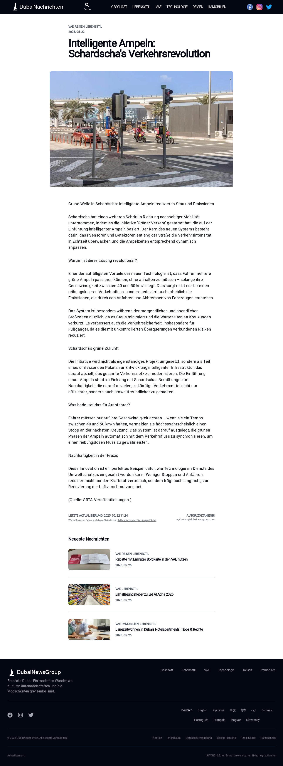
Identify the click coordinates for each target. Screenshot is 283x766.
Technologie (177, 7)
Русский (218, 710)
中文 (233, 710)
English (202, 710)
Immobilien (217, 7)
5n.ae (229, 755)
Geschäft (119, 7)
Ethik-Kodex (249, 737)
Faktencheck (268, 737)
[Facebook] (10, 715)
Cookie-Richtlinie (226, 737)
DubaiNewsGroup (39, 672)
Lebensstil (141, 7)
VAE (158, 7)
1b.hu (255, 755)
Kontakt (157, 737)
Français (219, 720)
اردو (253, 710)
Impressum (174, 737)
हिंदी (243, 710)
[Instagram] (20, 715)
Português (201, 720)
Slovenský (253, 720)
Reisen (198, 7)
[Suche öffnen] (87, 7)
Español (266, 710)
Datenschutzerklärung (199, 737)
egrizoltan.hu (268, 755)
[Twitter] (31, 715)
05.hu (220, 755)
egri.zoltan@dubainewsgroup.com (196, 519)
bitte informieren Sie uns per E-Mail (137, 520)
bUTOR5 (210, 755)
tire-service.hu (242, 755)
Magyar (236, 720)
